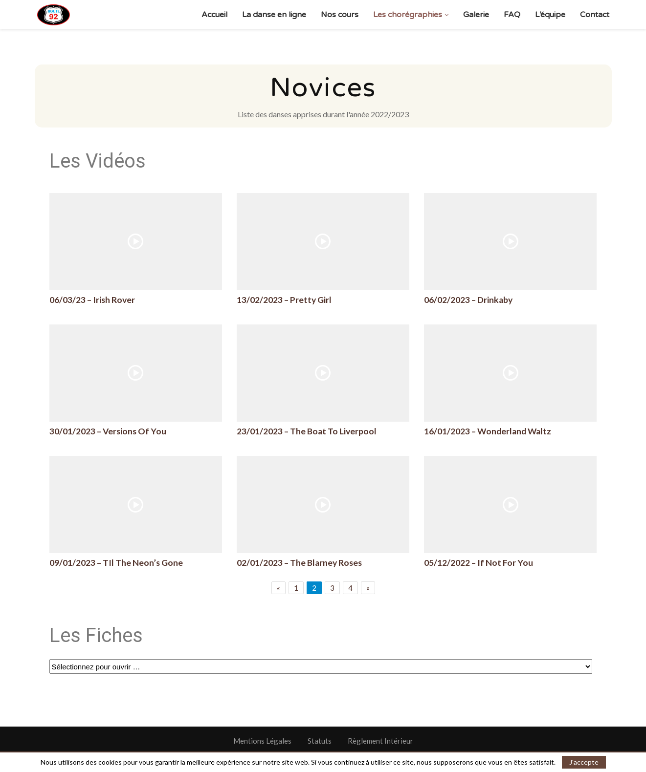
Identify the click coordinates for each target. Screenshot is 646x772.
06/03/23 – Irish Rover (92, 300)
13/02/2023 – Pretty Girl (284, 300)
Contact (594, 15)
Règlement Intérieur (380, 740)
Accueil (214, 15)
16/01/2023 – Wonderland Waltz (487, 431)
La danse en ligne (274, 15)
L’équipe (550, 15)
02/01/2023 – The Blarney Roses (299, 563)
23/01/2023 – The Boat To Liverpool (307, 431)
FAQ (512, 15)
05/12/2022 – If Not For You (478, 563)
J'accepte (584, 762)
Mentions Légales (262, 740)
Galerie (476, 15)
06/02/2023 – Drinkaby (468, 300)
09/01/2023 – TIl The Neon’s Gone (116, 563)
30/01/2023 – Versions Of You (107, 431)
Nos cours (339, 15)
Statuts (320, 740)
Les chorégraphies (407, 15)
